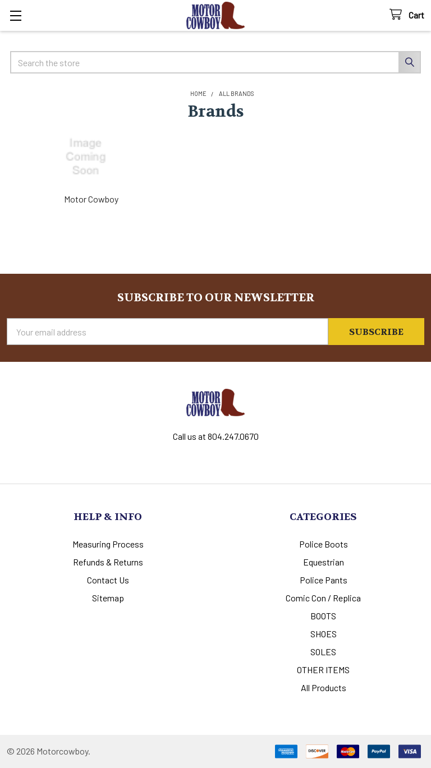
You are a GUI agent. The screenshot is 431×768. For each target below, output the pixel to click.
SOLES (323, 651)
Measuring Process (108, 544)
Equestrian (323, 562)
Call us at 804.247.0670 (216, 436)
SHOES (323, 633)
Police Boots (323, 544)
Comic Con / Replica (323, 597)
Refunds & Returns (108, 562)
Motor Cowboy (91, 199)
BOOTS (323, 615)
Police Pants (323, 579)
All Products (323, 687)
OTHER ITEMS (323, 669)
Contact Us (108, 579)
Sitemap (108, 597)
